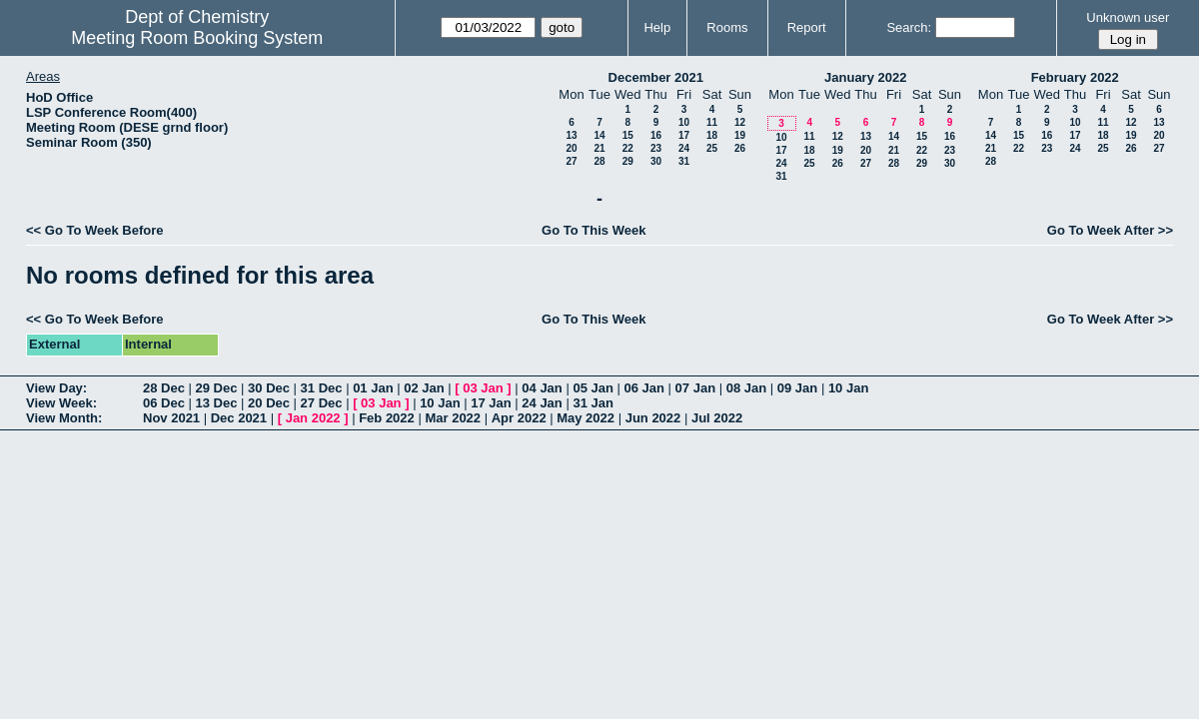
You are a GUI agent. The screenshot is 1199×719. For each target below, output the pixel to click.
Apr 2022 (519, 417)
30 (655, 161)
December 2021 (655, 77)
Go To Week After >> (1110, 230)
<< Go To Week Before (95, 230)
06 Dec (164, 402)
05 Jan (592, 387)
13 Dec (217, 402)
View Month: (64, 417)
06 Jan (644, 387)
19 (739, 135)
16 (655, 135)
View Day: (56, 387)
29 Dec (217, 387)
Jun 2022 (653, 417)
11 (711, 122)
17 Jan (491, 402)
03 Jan (483, 387)
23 (655, 148)
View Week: (61, 402)
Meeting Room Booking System (197, 38)
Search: (908, 27)
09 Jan (797, 387)
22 (627, 148)
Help (656, 27)
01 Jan (373, 387)
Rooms (726, 27)
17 (683, 135)
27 (571, 161)
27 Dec (322, 402)
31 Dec (322, 387)
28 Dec (164, 387)
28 (599, 161)
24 (683, 148)
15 (627, 135)
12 (739, 122)
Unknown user (1127, 17)
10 (683, 122)
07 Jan (695, 387)
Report (806, 27)
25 (711, 148)
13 (571, 135)
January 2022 (865, 77)
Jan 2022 (313, 417)
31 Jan (592, 402)
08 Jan (746, 387)
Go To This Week (593, 230)
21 (599, 148)
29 (627, 161)
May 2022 (585, 417)
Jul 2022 (716, 417)
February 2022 (1075, 77)
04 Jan (542, 387)
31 (683, 161)
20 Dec (269, 402)
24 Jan (542, 402)
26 (739, 148)
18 (711, 135)
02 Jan (424, 387)
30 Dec (269, 387)
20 (571, 148)
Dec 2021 (239, 417)
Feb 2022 (387, 417)
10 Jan (848, 387)
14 (599, 135)
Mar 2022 (453, 417)
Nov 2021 (171, 417)
